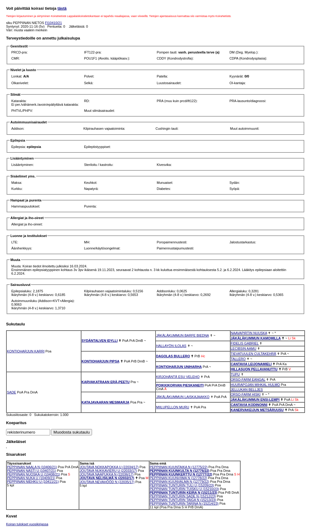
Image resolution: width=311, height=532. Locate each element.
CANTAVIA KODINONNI (249, 405)
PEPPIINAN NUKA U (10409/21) (31, 478)
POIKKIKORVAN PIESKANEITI (180, 385)
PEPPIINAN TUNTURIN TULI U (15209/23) (182, 485)
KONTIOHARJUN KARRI (25, 351)
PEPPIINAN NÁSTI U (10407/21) (31, 470)
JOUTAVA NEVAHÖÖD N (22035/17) (107, 482)
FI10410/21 (53, 23)
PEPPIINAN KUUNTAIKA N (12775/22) (179, 467)
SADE (11, 392)
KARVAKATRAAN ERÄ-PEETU (106, 382)
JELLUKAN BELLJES (247, 389)
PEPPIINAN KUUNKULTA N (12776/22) (180, 470)
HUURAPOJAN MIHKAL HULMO (255, 384)
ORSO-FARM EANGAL (248, 379)
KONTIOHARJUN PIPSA (100, 361)
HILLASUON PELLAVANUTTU (254, 369)
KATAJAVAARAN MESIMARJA (105, 402)
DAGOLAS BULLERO (173, 356)
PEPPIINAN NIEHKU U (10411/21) (33, 481)
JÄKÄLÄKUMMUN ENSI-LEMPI (255, 399)
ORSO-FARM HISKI (246, 394)
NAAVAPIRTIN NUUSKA (249, 333)
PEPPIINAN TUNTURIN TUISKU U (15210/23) (184, 489)
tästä (62, 8)
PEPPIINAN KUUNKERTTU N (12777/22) (181, 474)
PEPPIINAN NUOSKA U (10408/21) (33, 474)
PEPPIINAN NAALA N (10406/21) (32, 467)
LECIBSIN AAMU (243, 348)
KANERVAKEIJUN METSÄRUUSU (257, 410)
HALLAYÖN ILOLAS (171, 346)
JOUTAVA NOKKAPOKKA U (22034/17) (109, 467)
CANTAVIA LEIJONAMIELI (251, 364)
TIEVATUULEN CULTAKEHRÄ (253, 353)
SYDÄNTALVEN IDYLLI (100, 340)
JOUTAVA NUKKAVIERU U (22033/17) (108, 470)
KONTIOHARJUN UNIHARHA (179, 367)
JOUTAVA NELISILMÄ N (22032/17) (107, 478)
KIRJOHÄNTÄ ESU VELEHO (178, 377)
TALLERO (238, 359)
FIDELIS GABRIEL (245, 343)
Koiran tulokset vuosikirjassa (27, 524)
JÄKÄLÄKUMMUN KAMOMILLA (256, 338)
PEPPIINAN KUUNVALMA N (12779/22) (179, 481)
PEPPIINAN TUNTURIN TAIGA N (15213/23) (183, 500)
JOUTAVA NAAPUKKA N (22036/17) (106, 474)
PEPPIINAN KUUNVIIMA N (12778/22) (178, 478)
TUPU (235, 374)
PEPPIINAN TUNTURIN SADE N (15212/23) (183, 496)
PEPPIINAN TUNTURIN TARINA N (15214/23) (184, 503)
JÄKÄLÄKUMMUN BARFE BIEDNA (182, 335)
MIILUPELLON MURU (172, 407)
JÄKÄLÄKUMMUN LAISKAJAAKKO (182, 397)
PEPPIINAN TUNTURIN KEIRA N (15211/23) (183, 492)
